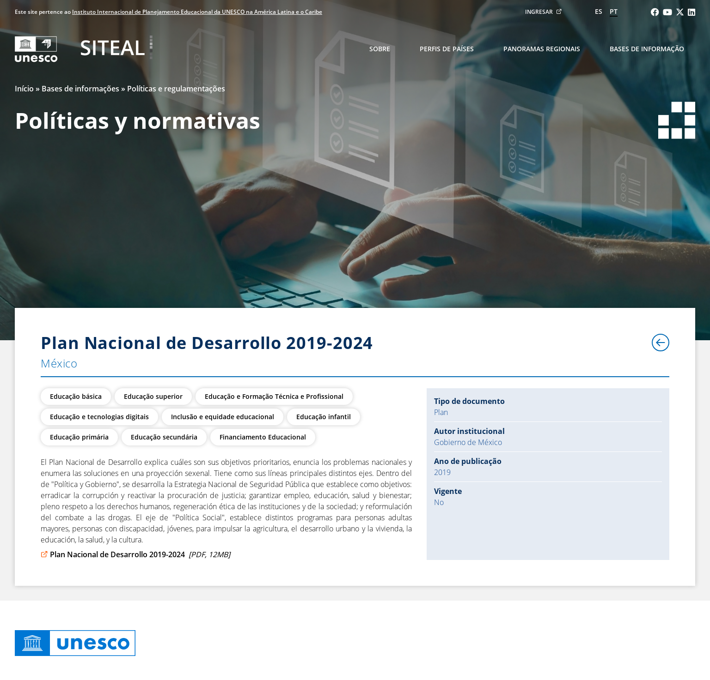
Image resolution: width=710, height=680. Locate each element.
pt (614, 11)
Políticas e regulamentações (176, 89)
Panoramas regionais (541, 48)
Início (24, 89)
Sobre (379, 48)
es (598, 11)
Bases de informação (647, 48)
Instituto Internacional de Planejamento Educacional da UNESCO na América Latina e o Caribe (197, 12)
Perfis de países (447, 48)
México (59, 363)
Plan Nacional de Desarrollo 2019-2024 (135, 554)
